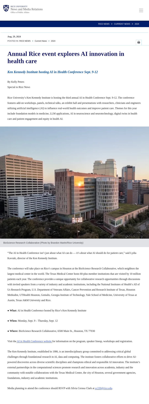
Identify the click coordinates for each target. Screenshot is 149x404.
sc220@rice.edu (103, 388)
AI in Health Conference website (34, 341)
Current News (122, 24)
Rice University (19, 6)
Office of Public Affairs (20, 12)
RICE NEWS (104, 24)
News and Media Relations (27, 9)
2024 (137, 24)
